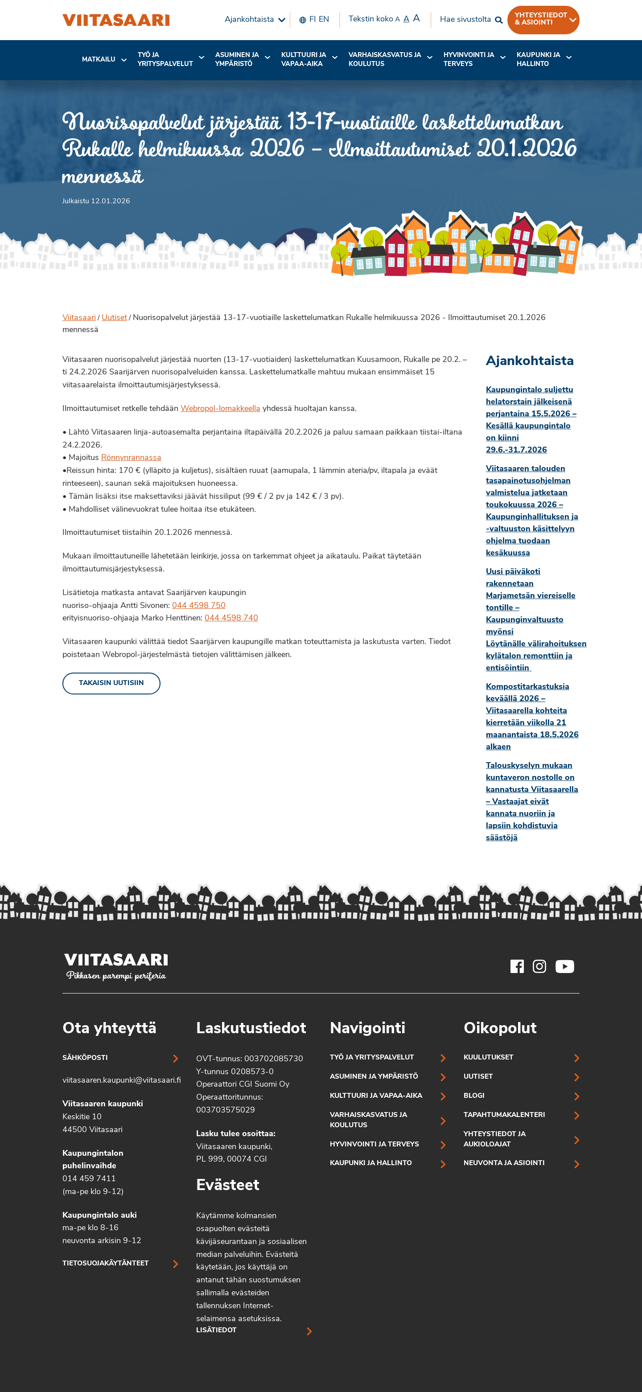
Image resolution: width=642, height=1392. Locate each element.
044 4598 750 (199, 606)
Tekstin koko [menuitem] (384, 19)
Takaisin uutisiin (111, 683)
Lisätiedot (216, 1330)
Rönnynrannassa (131, 458)
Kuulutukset (489, 1058)
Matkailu (98, 60)
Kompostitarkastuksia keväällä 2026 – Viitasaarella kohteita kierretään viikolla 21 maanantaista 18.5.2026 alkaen (532, 717)
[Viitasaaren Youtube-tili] (565, 966)
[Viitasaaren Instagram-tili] (539, 966)
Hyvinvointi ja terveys (374, 1145)
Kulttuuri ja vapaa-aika (303, 60)
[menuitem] (252, 20)
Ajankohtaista (249, 20)
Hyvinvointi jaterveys (469, 60)
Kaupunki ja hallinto (538, 60)
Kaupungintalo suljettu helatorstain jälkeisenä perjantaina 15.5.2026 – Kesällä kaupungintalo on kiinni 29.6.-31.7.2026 (531, 420)
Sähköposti (85, 1058)
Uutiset (114, 318)
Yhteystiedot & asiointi (541, 19)
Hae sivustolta (465, 20)
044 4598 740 (231, 618)
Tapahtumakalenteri (504, 1115)
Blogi (474, 1096)
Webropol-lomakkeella (220, 409)
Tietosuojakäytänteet (105, 1264)
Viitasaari (79, 318)
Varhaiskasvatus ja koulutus (385, 60)
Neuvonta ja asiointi (504, 1163)
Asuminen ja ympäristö (237, 60)
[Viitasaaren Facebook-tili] (517, 966)
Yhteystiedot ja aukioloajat (495, 1139)
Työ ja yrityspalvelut (165, 60)
